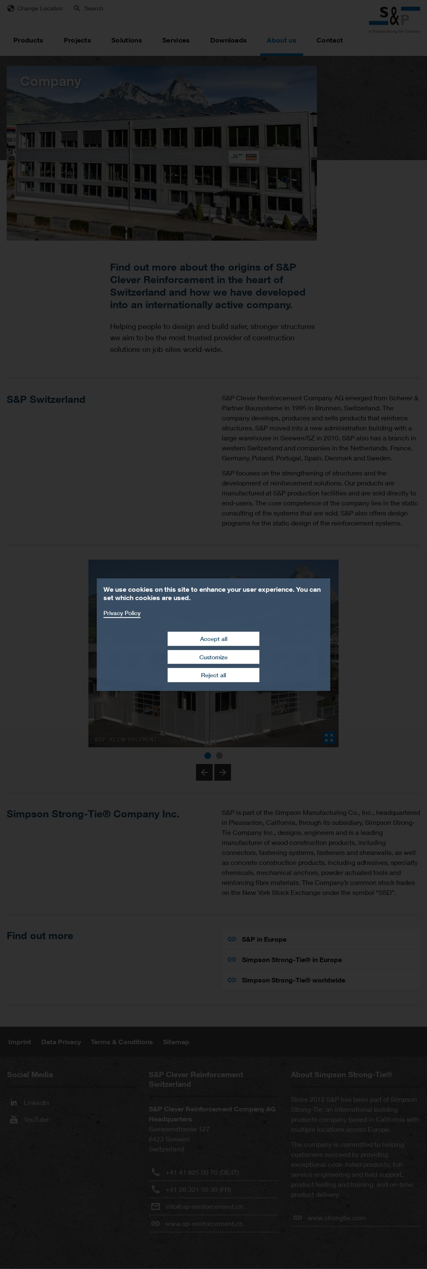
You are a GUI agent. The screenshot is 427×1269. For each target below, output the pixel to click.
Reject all (213, 674)
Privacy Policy (122, 612)
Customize (213, 657)
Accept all (213, 638)
